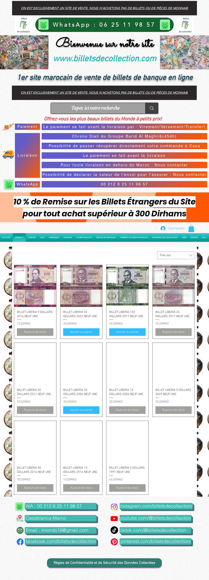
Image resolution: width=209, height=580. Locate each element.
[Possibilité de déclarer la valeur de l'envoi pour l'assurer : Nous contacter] (124, 174)
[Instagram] (114, 507)
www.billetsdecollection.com (104, 59)
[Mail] (20, 530)
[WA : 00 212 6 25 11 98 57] (60, 506)
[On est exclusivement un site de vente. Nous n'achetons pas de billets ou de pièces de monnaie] (104, 8)
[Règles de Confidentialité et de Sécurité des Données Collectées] (104, 563)
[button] (191, 228)
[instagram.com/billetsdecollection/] (156, 506)
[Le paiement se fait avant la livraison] (124, 155)
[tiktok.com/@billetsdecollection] (155, 530)
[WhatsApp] (27, 184)
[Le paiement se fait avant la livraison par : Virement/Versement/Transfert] (124, 127)
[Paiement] (27, 127)
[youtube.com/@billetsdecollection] (155, 518)
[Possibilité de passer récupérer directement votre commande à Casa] (124, 146)
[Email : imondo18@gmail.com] (60, 530)
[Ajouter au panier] (81, 332)
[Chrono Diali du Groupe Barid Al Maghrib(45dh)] (124, 136)
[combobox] (176, 255)
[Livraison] (27, 155)
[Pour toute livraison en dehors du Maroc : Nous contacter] (124, 165)
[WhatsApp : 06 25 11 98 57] (104, 25)
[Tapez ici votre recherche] (95, 108)
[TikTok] (114, 530)
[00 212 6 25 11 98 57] (124, 184)
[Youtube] (114, 518)
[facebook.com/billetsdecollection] (60, 541)
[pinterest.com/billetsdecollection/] (155, 541)
